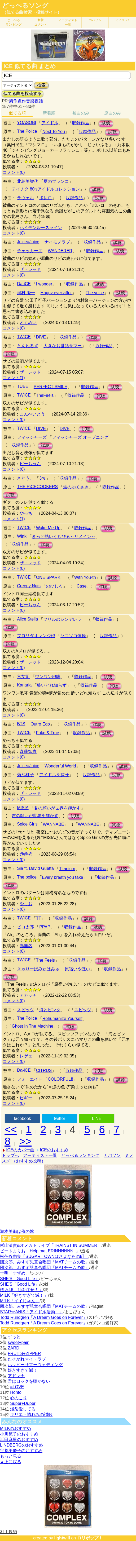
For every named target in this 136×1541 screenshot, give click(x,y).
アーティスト (67, 22)
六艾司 (23, 676)
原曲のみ (112, 113)
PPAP (44, 927)
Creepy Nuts (29, 586)
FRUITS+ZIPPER (24, 1353)
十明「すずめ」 (15, 1273)
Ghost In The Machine (32, 1026)
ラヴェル (25, 197)
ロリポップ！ (90, 1538)
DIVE (41, 337)
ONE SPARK (48, 577)
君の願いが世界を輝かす (57, 808)
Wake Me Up (48, 528)
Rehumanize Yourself (62, 1018)
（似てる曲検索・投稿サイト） (32, 12)
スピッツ (25, 1010)
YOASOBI (26, 122)
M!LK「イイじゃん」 (20, 1301)
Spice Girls (27, 824)
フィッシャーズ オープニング (80, 437)
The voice (95, 292)
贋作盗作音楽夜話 (26, 101)
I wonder (44, 284)
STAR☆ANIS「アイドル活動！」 (31, 1312)
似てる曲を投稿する (22, 93)
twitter (59, 1118)
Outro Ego (40, 724)
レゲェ (26, 1056)
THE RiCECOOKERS (37, 486)
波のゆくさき (76, 487)
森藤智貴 (28, 751)
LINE (97, 1118)
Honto (15, 1392)
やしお (26, 903)
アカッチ (28, 995)
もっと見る (10, 1456)
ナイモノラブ (57, 242)
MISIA (23, 807)
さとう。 (25, 478)
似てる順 (17, 113)
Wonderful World (60, 766)
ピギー (26, 1098)
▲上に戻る (10, 1461)
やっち (26, 513)
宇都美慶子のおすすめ (21, 1450)
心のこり (18, 1398)
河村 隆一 (26, 292)
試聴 (106, 123)
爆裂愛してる (23, 1409)
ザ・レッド (30, 269)
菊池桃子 (25, 774)
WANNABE (53, 824)
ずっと (14, 1337)
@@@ (26, 854)
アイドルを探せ (54, 774)
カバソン (95, 20)
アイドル (49, 123)
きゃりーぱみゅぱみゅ (38, 969)
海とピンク (49, 1010)
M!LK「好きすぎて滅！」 (24, 1295)
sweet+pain (18, 1342)
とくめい (28, 322)
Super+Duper (23, 1403)
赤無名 (26, 945)
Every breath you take (62, 877)
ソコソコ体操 (73, 635)
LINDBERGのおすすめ (21, 1445)
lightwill (62, 1538)
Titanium (67, 868)
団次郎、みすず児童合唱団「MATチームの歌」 (44, 1262)
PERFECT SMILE (50, 386)
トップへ (10, 1155)
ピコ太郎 (25, 927)
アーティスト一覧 (40, 1155)
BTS (21, 724)
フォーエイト (29, 1079)
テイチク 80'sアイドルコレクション (46, 189)
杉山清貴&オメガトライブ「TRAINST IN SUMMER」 (51, 1245)
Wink (22, 536)
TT (38, 918)
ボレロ (45, 197)
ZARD (13, 1348)
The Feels (45, 960)
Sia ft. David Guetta (35, 868)
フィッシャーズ (32, 437)
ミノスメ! (122, 20)
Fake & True (47, 733)
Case (81, 586)
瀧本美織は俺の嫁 (17, 1231)
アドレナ (16, 1375)
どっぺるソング (25, 5)
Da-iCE (24, 284)
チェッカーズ (29, 251)
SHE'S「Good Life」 (19, 1278)
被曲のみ (80, 113)
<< (11, 1129)
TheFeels (45, 395)
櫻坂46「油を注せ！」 (21, 1289)
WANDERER (60, 251)
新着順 (49, 113)
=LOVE (17, 1387)
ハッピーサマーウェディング (35, 1364)
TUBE (22, 386)
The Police (27, 131)
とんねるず (27, 345)
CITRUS (44, 1070)
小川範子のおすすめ (19, 1434)
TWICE (24, 337)
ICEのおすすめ (54, 1150)
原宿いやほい (77, 969)
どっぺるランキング (80, 1155)
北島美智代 (27, 181)
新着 (40, 22)
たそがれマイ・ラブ (27, 1359)
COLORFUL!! (60, 1079)
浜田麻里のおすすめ (19, 1439)
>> (25, 1141)
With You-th (85, 577)
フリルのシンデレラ (62, 619)
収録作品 (80, 123)
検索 (41, 85)
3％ (42, 478)
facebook (22, 1118)
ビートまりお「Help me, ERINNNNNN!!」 (40, 1251)
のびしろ (54, 586)
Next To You (53, 131)
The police (27, 877)
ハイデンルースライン (41, 227)
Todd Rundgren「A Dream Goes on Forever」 (43, 1317)
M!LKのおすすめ (15, 1428)
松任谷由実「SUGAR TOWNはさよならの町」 (44, 1256)
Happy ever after (56, 292)
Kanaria (24, 685)
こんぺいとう (32, 414)
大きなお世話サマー (62, 345)
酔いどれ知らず (52, 685)
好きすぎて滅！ (22, 1370)
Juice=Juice (28, 242)
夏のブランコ (56, 181)
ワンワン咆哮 (47, 676)
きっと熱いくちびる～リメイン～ (63, 536)
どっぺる (13, 22)
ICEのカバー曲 (20, 1150)
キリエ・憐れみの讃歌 (31, 1414)
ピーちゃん (30, 463)
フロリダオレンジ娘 (36, 635)
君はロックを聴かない (29, 1381)
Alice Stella (27, 619)
